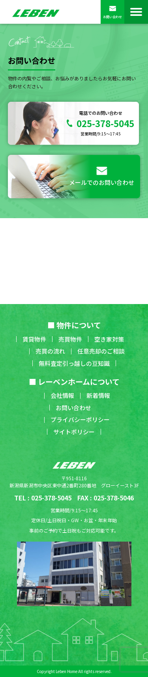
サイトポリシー (74, 432)
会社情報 (62, 395)
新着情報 (98, 395)
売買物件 (70, 339)
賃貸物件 (34, 339)
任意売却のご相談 (101, 351)
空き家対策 (109, 339)
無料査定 (50, 363)
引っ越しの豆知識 (86, 363)
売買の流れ (50, 351)
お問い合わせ (112, 12)
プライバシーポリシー (80, 419)
